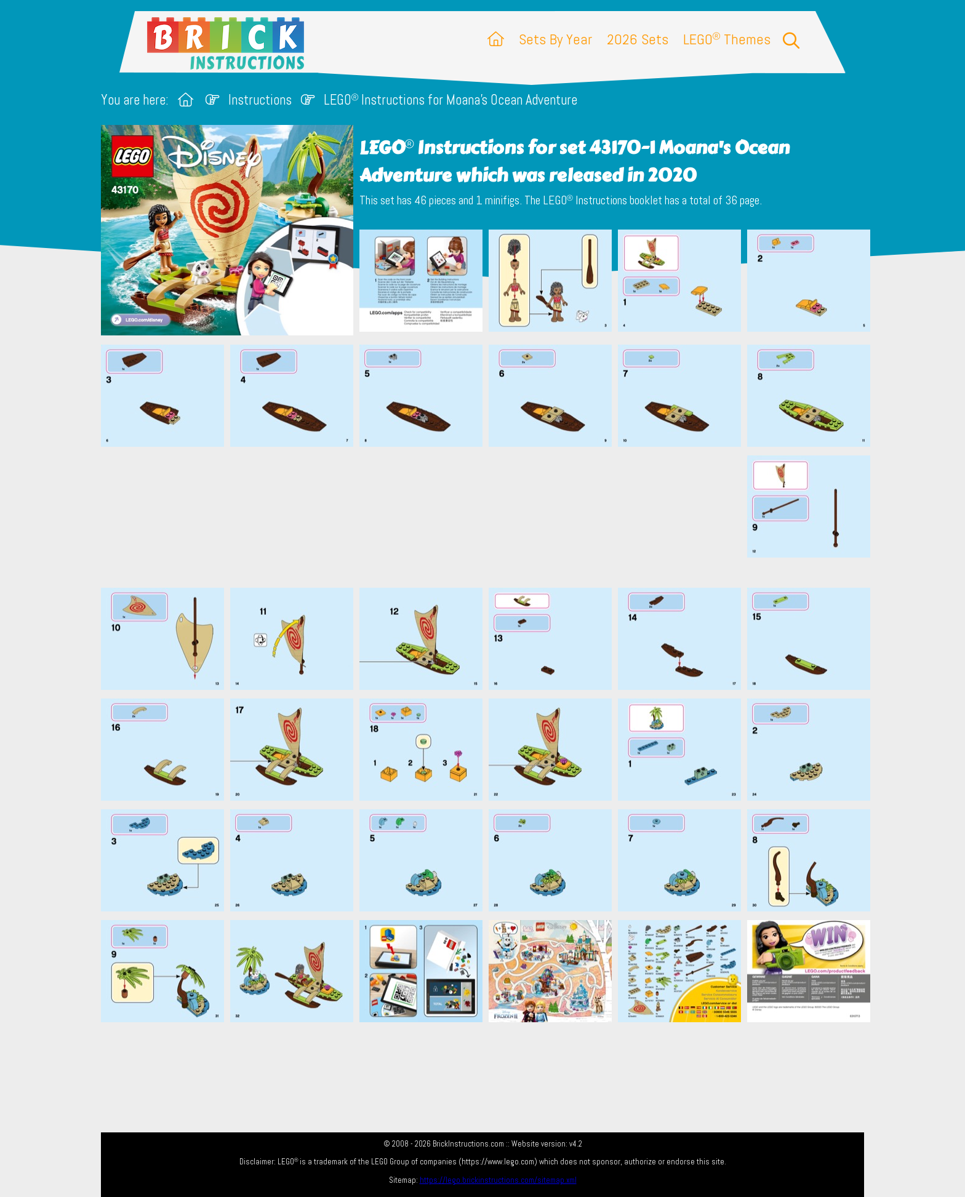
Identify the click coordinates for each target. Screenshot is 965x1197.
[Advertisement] (488, 516)
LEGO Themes (727, 39)
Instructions (260, 100)
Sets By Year (555, 39)
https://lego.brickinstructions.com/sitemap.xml (498, 1180)
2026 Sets (637, 39)
